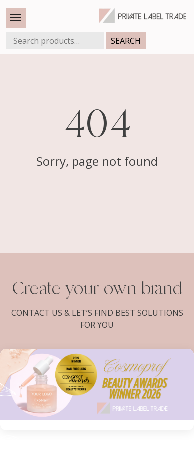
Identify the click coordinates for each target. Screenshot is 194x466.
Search (126, 40)
